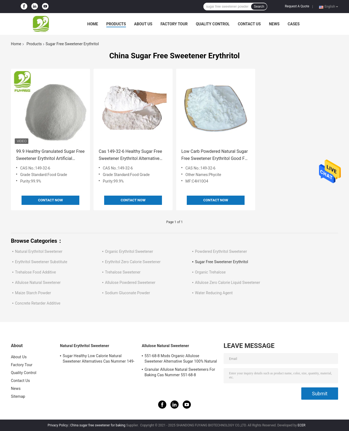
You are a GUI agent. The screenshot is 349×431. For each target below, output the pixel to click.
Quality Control (213, 24)
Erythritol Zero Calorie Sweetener (133, 262)
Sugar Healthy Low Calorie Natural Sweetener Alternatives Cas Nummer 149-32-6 (98, 359)
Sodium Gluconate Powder (127, 293)
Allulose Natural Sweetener (38, 282)
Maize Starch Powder (33, 293)
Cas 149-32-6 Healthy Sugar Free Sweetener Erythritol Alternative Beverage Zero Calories (130, 155)
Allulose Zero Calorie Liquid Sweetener (227, 282)
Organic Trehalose (210, 272)
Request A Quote (297, 6)
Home (92, 24)
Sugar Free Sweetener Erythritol (221, 262)
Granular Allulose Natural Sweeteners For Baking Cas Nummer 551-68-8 (180, 372)
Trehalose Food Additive (35, 272)
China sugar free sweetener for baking (97, 425)
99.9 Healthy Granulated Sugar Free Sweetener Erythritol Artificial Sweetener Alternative (50, 155)
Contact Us (249, 24)
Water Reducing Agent (214, 293)
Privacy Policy (58, 425)
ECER (301, 425)
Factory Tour (174, 24)
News (274, 24)
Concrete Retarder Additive (38, 303)
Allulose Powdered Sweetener (130, 282)
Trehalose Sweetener (122, 272)
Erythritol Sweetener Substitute (41, 262)
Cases (294, 24)
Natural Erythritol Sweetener (38, 251)
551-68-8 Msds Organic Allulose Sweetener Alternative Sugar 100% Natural (181, 358)
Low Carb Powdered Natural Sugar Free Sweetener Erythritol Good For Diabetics (215, 155)
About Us (143, 24)
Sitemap (18, 396)
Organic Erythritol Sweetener (129, 251)
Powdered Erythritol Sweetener (221, 251)
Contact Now (50, 200)
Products (116, 24)
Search (259, 6)
